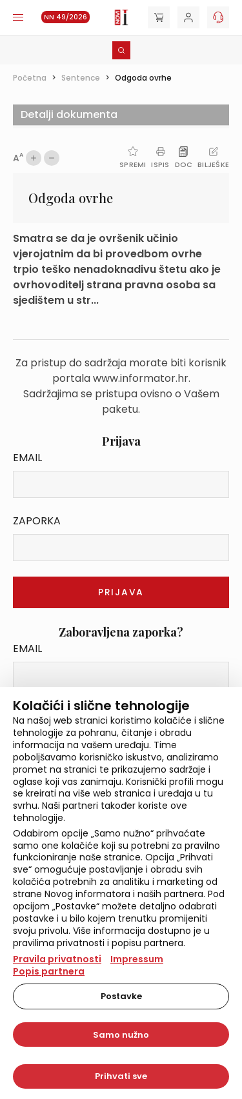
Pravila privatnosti (57, 959)
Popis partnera (49, 971)
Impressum (136, 959)
